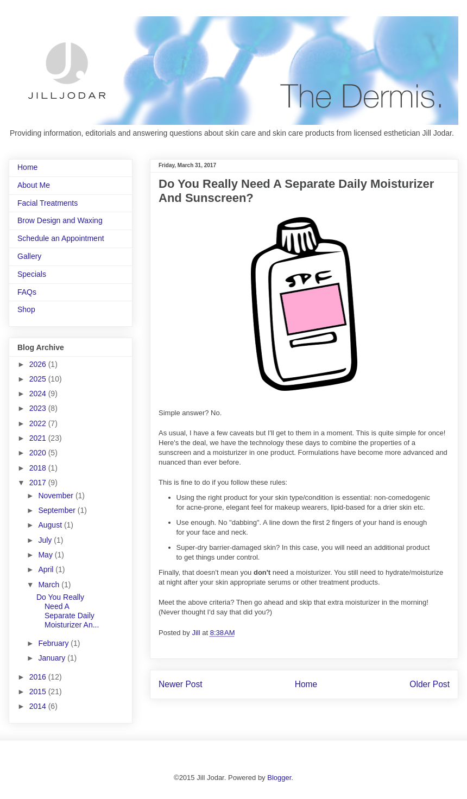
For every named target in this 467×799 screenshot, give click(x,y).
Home (306, 684)
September (57, 510)
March (49, 584)
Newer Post (181, 684)
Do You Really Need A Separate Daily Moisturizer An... (67, 611)
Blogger (279, 777)
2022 (38, 423)
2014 (38, 706)
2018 (38, 468)
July (46, 540)
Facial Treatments (47, 203)
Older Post (429, 684)
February (54, 643)
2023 (38, 408)
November (56, 495)
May (46, 554)
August (51, 525)
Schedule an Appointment (60, 238)
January (52, 658)
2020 (38, 452)
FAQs (26, 292)
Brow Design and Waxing (60, 220)
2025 (38, 379)
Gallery (29, 256)
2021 (38, 438)
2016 (38, 677)
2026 (38, 364)
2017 (38, 482)
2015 (38, 691)
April (46, 569)
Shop (26, 309)
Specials (31, 274)
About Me (33, 185)
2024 (38, 393)
